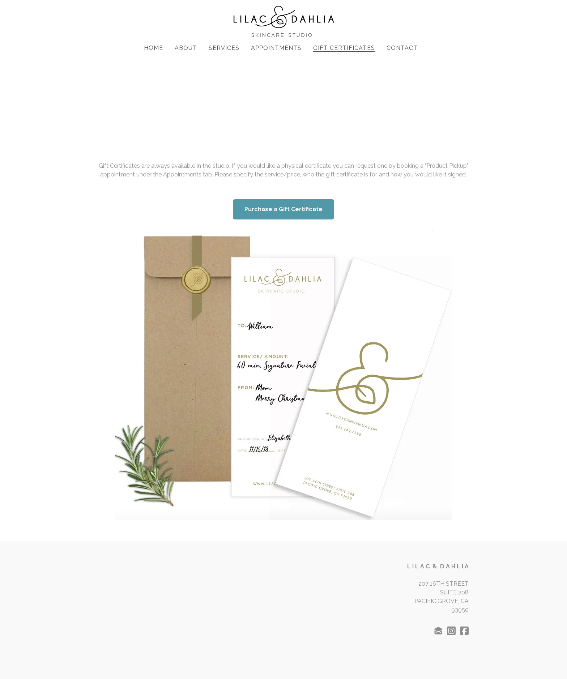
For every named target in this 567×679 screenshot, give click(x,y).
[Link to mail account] (438, 631)
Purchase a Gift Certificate (283, 209)
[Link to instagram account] (451, 631)
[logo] (283, 22)
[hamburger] (66, 11)
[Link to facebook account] (464, 631)
